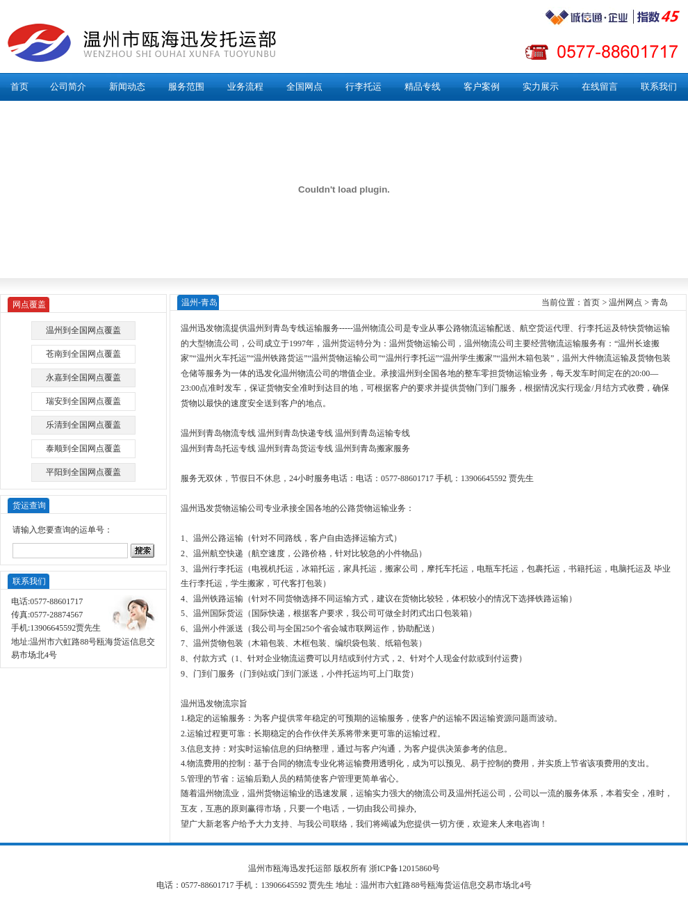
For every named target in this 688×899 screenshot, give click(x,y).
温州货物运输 (414, 343)
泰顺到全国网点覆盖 (83, 448)
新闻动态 (127, 86)
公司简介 (68, 86)
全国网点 (304, 86)
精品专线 (422, 86)
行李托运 (363, 86)
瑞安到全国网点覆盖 (83, 401)
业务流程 (245, 86)
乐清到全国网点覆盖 (83, 425)
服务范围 (186, 86)
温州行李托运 (411, 358)
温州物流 (369, 328)
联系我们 (659, 86)
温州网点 (625, 302)
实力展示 (541, 86)
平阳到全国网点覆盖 (83, 472)
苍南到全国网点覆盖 (83, 354)
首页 (19, 86)
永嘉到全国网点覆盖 (83, 377)
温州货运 (339, 343)
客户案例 (482, 86)
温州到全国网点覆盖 (83, 330)
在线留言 (600, 86)
